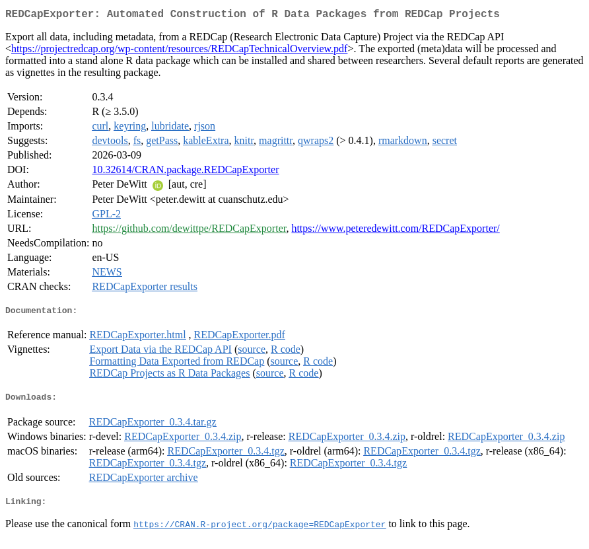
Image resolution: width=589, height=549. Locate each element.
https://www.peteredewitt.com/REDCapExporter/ (395, 231)
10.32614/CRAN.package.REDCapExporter (185, 172)
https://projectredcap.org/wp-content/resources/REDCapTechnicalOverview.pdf (179, 51)
